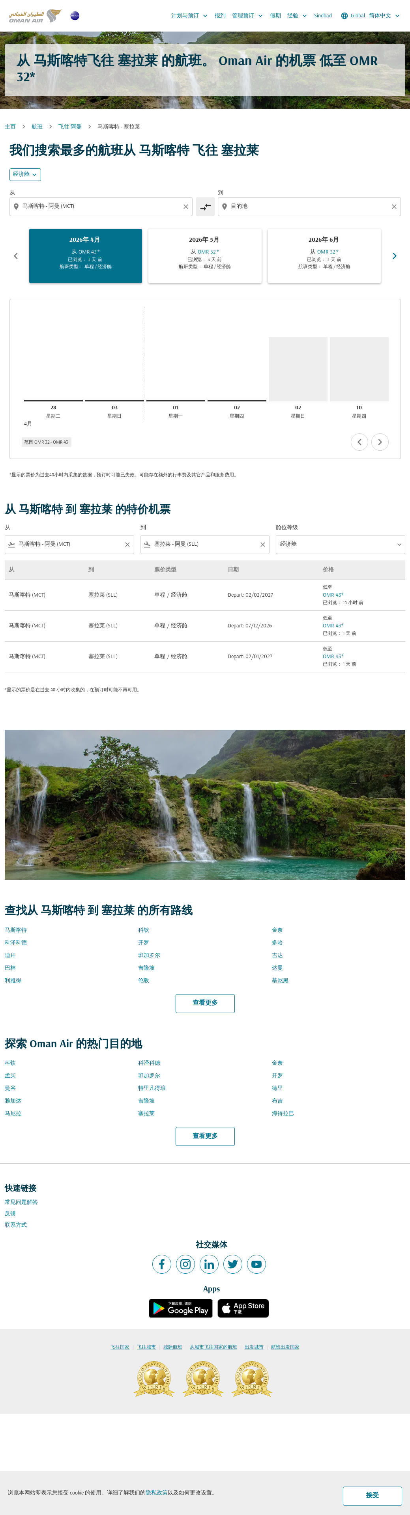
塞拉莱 (146, 1114)
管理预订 (249, 16)
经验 (299, 16)
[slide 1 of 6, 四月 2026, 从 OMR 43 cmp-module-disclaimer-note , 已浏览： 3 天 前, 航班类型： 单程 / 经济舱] (85, 256)
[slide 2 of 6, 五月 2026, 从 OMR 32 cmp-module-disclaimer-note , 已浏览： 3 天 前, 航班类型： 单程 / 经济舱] (205, 256)
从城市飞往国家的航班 (213, 1347)
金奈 (277, 930)
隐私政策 (157, 1493)
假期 (275, 16)
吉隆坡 (146, 968)
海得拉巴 (283, 1114)
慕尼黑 (280, 981)
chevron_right (380, 442)
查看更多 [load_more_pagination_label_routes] (205, 1003)
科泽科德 (16, 943)
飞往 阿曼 (70, 127)
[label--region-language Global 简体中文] (371, 16)
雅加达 (13, 1101)
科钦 (143, 930)
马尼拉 (13, 1114)
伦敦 (143, 981)
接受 (372, 1496)
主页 (10, 127)
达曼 (277, 968)
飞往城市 (146, 1347)
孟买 (10, 1076)
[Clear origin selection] (187, 207)
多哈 (277, 943)
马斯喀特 (16, 930)
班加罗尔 (149, 956)
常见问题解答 (21, 1202)
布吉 (277, 1101)
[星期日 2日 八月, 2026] (298, 369)
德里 (277, 1088)
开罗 (143, 943)
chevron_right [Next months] (394, 256)
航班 (37, 127)
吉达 (277, 956)
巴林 (10, 968)
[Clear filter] (127, 544)
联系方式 (16, 1225)
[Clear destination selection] (395, 207)
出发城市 (254, 1347)
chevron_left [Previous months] (15, 256)
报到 (220, 16)
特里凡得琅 (152, 1088)
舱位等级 (287, 528)
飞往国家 (119, 1347)
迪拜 (10, 956)
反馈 (10, 1214)
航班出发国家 (285, 1347)
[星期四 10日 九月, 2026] (359, 369)
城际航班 (172, 1347)
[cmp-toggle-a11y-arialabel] (205, 206)
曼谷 (10, 1088)
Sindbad (323, 16)
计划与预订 (191, 16)
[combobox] (101, 206)
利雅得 (13, 981)
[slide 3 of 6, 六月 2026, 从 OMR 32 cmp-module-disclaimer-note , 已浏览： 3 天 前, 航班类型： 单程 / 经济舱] (324, 256)
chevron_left (359, 442)
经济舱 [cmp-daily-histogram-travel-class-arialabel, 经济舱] (21, 174)
